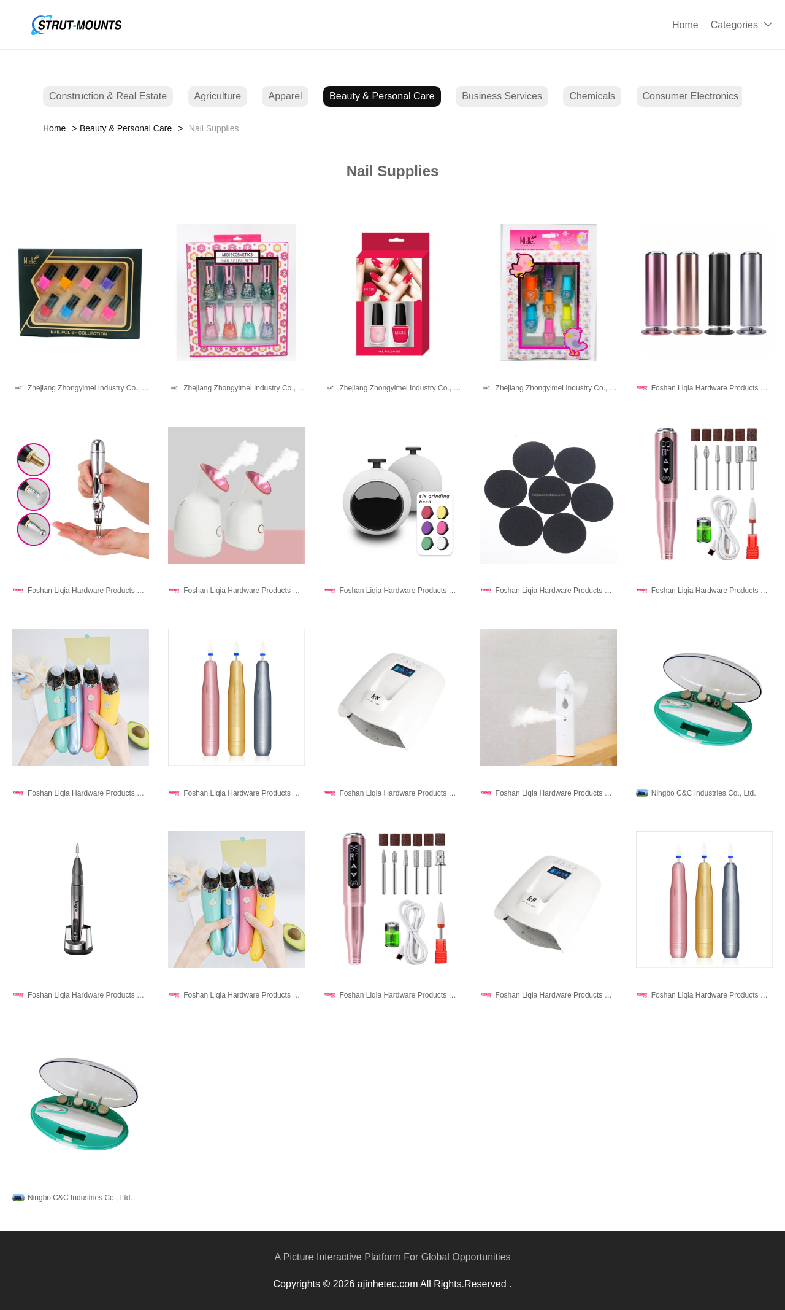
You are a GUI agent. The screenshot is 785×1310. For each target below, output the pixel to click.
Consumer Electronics (691, 96)
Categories (734, 25)
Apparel (285, 96)
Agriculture (217, 96)
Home (685, 25)
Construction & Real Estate (108, 96)
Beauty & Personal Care (382, 96)
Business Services (502, 96)
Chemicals (592, 96)
